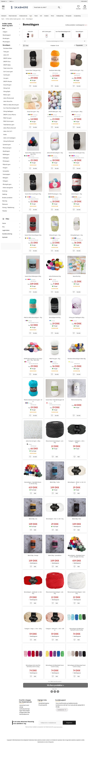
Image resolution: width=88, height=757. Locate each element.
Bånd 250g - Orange (33, 565)
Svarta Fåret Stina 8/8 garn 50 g (33, 245)
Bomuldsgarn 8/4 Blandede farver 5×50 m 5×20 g (55, 675)
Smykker (46, 15)
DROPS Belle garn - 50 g (55, 121)
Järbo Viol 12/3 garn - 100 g (33, 450)
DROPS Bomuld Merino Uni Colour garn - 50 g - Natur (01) (33, 369)
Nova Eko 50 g (76, 286)
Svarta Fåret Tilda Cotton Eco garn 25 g (33, 163)
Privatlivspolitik (42, 715)
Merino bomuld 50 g (76, 409)
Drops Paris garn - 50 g (33, 121)
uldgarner (4, 434)
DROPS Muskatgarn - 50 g (55, 203)
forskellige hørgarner (7, 432)
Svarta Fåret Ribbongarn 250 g (33, 286)
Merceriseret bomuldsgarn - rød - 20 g (55, 602)
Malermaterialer (13, 15)
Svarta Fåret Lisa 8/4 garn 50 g (33, 203)
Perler (52, 15)
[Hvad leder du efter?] (47, 7)
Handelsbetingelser (43, 713)
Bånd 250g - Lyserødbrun (54, 565)
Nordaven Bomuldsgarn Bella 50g (77, 368)
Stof (41, 15)
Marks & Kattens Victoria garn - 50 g (33, 410)
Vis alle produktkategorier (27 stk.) (54, 50)
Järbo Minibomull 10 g (55, 286)
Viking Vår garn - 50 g (54, 245)
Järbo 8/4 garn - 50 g (76, 203)
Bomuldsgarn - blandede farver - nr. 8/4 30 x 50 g (33, 492)
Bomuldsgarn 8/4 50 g (54, 327)
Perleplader (69, 15)
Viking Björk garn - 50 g (76, 245)
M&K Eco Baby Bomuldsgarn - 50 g (33, 327)
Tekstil (36, 15)
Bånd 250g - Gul (33, 528)
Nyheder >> (4, 1)
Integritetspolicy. (58, 736)
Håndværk (3, 15)
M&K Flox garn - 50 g (54, 368)
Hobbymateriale (23, 15)
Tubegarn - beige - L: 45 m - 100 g (33, 638)
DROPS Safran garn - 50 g (76, 80)
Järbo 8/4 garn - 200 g (76, 121)
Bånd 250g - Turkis (55, 492)
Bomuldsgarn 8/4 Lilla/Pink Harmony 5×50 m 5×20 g (33, 675)
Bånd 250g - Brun (76, 528)
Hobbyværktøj (59, 15)
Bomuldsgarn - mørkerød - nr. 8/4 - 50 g (33, 602)
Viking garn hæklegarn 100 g (76, 327)
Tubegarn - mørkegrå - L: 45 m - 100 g (76, 451)
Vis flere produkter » (55, 695)
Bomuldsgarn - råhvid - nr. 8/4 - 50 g (76, 492)
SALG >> (11, 1)
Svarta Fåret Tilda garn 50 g (33, 80)
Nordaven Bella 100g (54, 80)
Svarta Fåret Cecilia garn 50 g (76, 162)
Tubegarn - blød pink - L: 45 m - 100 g (55, 639)
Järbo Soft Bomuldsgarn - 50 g (55, 162)
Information (84, 1)
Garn (31, 15)
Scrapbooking (77, 15)
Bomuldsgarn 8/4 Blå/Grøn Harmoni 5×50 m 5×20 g (77, 639)
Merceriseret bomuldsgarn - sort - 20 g (55, 451)
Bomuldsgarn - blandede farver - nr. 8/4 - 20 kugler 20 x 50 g (76, 565)
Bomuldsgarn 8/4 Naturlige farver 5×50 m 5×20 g (77, 675)
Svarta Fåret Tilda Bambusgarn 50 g (55, 410)
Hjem (2, 19)
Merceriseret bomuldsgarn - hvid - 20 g (77, 602)
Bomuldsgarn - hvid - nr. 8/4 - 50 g (55, 528)
